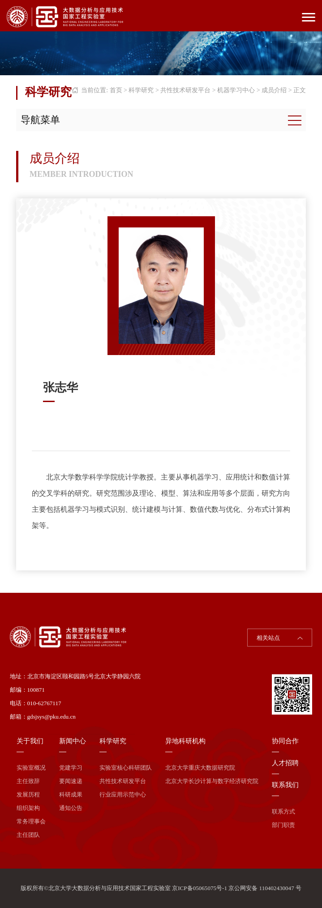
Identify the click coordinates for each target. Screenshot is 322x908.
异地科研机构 (185, 741)
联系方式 (283, 811)
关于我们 (30, 741)
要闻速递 (70, 781)
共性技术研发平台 (185, 90)
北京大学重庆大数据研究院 (200, 767)
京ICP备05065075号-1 (199, 888)
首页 (116, 90)
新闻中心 (72, 741)
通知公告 (70, 808)
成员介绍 (274, 90)
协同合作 (285, 741)
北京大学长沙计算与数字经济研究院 (211, 781)
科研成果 (70, 794)
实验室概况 (31, 767)
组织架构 (28, 808)
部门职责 (283, 825)
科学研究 (141, 90)
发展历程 (28, 794)
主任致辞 (28, 781)
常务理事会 (31, 821)
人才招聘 (285, 763)
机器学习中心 (236, 90)
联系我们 (285, 784)
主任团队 (28, 834)
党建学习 (70, 767)
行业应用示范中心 (122, 794)
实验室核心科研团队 (125, 767)
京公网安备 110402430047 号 (264, 888)
